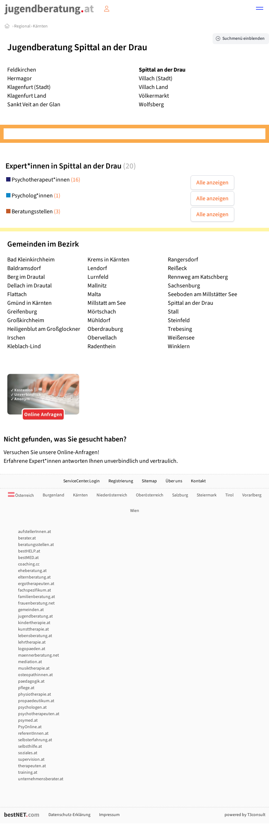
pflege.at (26, 688)
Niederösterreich (112, 495)
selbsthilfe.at (30, 746)
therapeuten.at (32, 766)
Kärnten (40, 26)
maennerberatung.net (38, 655)
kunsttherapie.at (33, 629)
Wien (134, 511)
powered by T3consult (245, 815)
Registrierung (120, 481)
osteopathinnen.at (35, 675)
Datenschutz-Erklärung (69, 815)
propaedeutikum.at (36, 701)
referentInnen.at (33, 733)
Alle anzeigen (212, 183)
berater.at (27, 538)
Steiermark (207, 495)
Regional (22, 26)
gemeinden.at (31, 610)
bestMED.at (28, 558)
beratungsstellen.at (36, 545)
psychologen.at (32, 707)
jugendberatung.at (35, 616)
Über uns (174, 481)
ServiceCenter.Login (81, 481)
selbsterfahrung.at (35, 740)
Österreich (21, 495)
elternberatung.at (34, 577)
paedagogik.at (31, 681)
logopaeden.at (31, 649)
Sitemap (149, 481)
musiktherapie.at (34, 668)
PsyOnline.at (30, 727)
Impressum (109, 815)
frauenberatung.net (36, 603)
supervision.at (31, 759)
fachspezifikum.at (34, 590)
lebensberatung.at (35, 636)
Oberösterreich (149, 495)
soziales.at (27, 753)
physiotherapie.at (34, 694)
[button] (259, 9)
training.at (27, 772)
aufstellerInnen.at (34, 532)
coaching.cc (28, 564)
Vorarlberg (251, 495)
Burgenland (53, 495)
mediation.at (30, 662)
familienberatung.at (36, 597)
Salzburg (180, 495)
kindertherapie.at (34, 623)
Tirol (229, 495)
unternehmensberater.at (40, 779)
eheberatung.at (32, 571)
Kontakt (198, 481)
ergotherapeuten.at (36, 584)
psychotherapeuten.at (38, 714)
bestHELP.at (29, 551)
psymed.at (28, 720)
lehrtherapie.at (32, 642)
